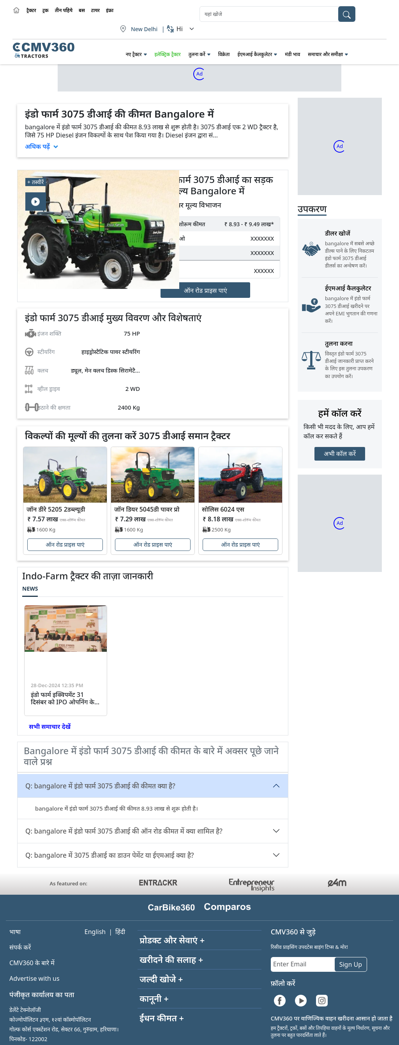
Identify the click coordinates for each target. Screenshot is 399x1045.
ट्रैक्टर (31, 10)
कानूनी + (154, 998)
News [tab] (30, 588)
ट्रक (45, 10)
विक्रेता (224, 54)
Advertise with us (34, 978)
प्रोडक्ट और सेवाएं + (172, 940)
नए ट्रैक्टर (134, 54)
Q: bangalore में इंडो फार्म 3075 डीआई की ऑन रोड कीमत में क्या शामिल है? (123, 831)
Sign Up (350, 964)
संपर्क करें (20, 947)
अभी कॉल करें (340, 453)
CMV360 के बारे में (32, 963)
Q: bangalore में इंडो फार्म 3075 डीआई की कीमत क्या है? (100, 785)
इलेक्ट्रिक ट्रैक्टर (168, 54)
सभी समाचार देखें (49, 726)
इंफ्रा (109, 10)
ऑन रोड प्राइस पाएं (205, 290)
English (95, 931)
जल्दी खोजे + (161, 979)
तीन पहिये (63, 10)
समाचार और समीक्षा (325, 54)
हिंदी (120, 931)
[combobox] (277, 14)
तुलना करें (197, 54)
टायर (95, 10)
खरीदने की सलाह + (171, 959)
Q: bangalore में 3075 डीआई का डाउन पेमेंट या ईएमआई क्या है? (109, 855)
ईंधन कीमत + (161, 1018)
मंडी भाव (292, 54)
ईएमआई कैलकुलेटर (254, 54)
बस (82, 10)
